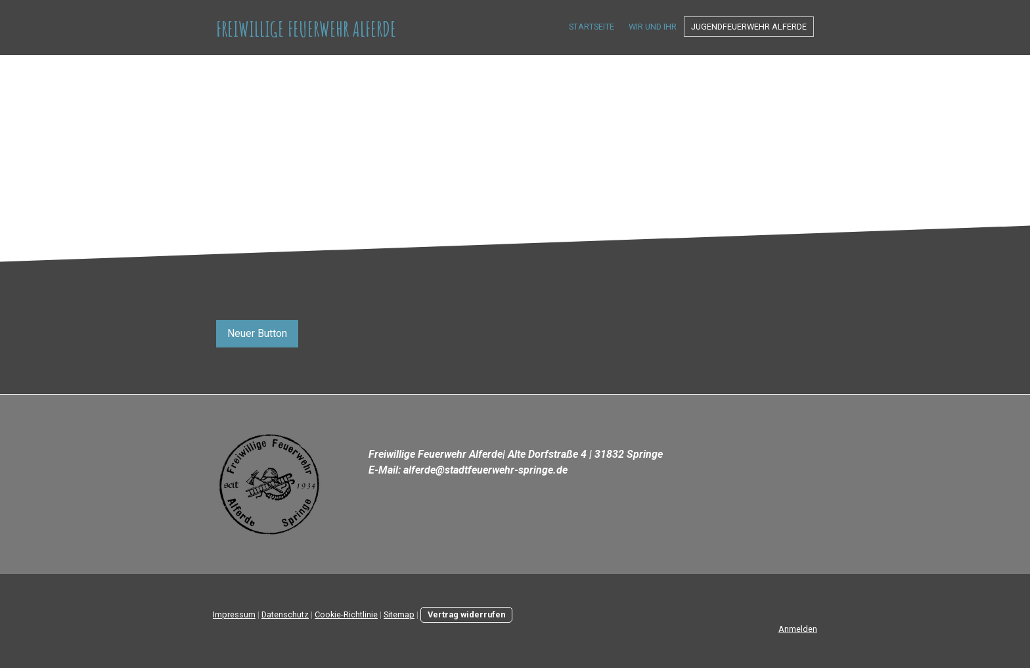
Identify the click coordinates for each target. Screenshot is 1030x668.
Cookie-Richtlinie (346, 614)
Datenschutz (285, 614)
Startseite (591, 27)
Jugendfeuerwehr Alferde (749, 27)
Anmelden (797, 629)
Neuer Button (257, 333)
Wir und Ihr (653, 27)
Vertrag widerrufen (466, 614)
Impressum (234, 614)
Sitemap (399, 614)
